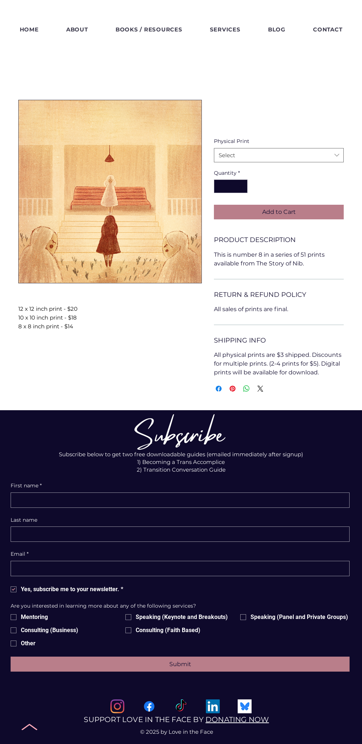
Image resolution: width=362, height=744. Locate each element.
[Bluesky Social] (245, 706)
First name (26, 486)
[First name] (178, 500)
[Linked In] (213, 706)
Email (20, 554)
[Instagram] (117, 706)
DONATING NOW (237, 719)
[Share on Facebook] (218, 388)
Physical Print (231, 141)
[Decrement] (219, 186)
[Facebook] (149, 706)
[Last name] (178, 534)
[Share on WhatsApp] (246, 388)
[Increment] (241, 186)
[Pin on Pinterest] (232, 388)
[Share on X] (260, 388)
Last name (24, 520)
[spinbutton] (230, 186)
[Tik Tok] (181, 706)
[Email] (178, 568)
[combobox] (279, 155)
